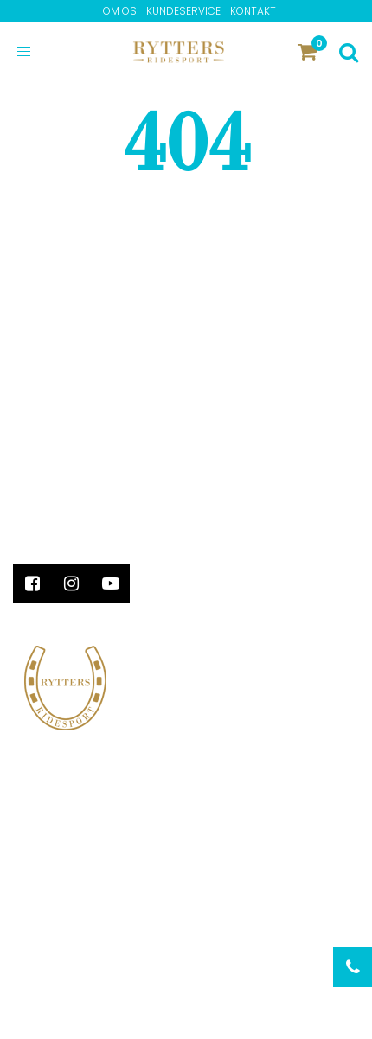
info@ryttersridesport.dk (102, 519)
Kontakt (253, 10)
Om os (120, 10)
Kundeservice (183, 10)
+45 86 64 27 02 (63, 501)
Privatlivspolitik (69, 961)
